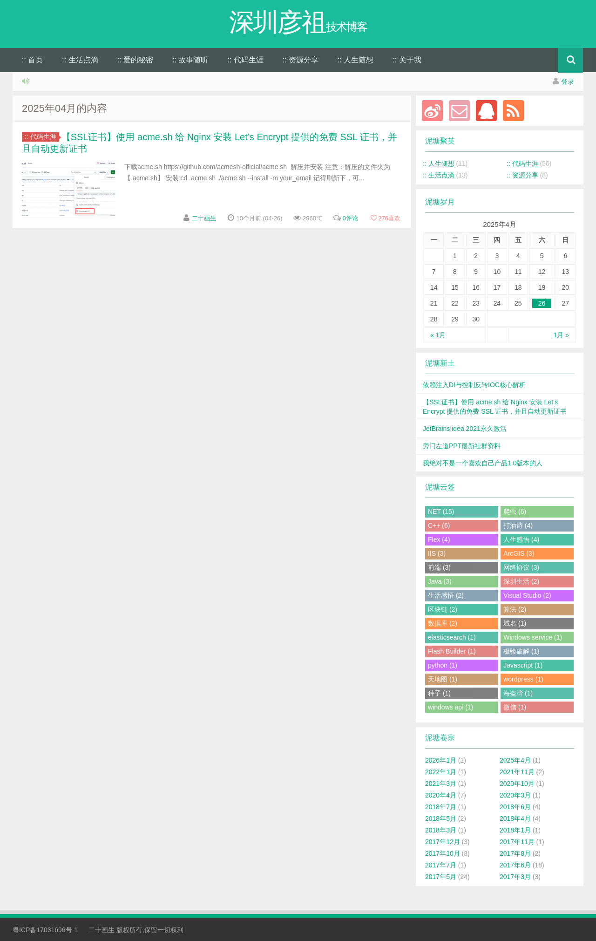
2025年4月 (515, 760)
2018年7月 (440, 807)
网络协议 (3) (521, 567)
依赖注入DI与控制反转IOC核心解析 (474, 385)
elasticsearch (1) (452, 637)
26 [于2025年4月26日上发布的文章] (542, 303)
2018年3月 (440, 830)
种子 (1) (439, 693)
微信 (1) (514, 707)
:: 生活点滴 (80, 60)
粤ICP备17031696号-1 (45, 930)
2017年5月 (440, 876)
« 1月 (438, 335)
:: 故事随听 (190, 60)
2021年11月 (517, 772)
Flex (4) (439, 539)
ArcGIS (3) (518, 553)
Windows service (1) (532, 637)
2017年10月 (442, 853)
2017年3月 (515, 876)
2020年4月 (440, 795)
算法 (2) (514, 609)
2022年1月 (440, 772)
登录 (567, 81)
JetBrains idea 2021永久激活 (465, 428)
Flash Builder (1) (452, 651)
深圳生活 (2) (521, 581)
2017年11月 (517, 842)
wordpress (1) (523, 679)
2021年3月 (440, 783)
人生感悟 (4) (521, 539)
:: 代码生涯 (245, 60)
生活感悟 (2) (446, 595)
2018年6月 (515, 807)
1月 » (561, 335)
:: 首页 (32, 60)
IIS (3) (437, 553)
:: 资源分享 (300, 60)
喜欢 (385, 218)
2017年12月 (442, 842)
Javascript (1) (522, 665)
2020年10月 (517, 783)
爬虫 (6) (514, 511)
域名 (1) (514, 623)
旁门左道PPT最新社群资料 (462, 446)
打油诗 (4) (518, 525)
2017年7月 (440, 865)
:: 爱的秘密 (135, 60)
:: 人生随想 (355, 60)
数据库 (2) (442, 623)
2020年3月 (515, 795)
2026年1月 (440, 760)
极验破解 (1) (521, 651)
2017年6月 (515, 865)
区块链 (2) (442, 609)
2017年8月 (515, 853)
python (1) (442, 665)
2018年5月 (440, 818)
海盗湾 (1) (518, 693)
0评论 (350, 218)
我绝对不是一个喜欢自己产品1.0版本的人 (482, 463)
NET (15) (441, 511)
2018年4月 (515, 818)
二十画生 (204, 218)
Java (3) (440, 581)
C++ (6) (439, 525)
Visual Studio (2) (527, 595)
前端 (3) (439, 567)
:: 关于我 (407, 60)
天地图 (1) (442, 679)
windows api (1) (450, 707)
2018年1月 (515, 830)
